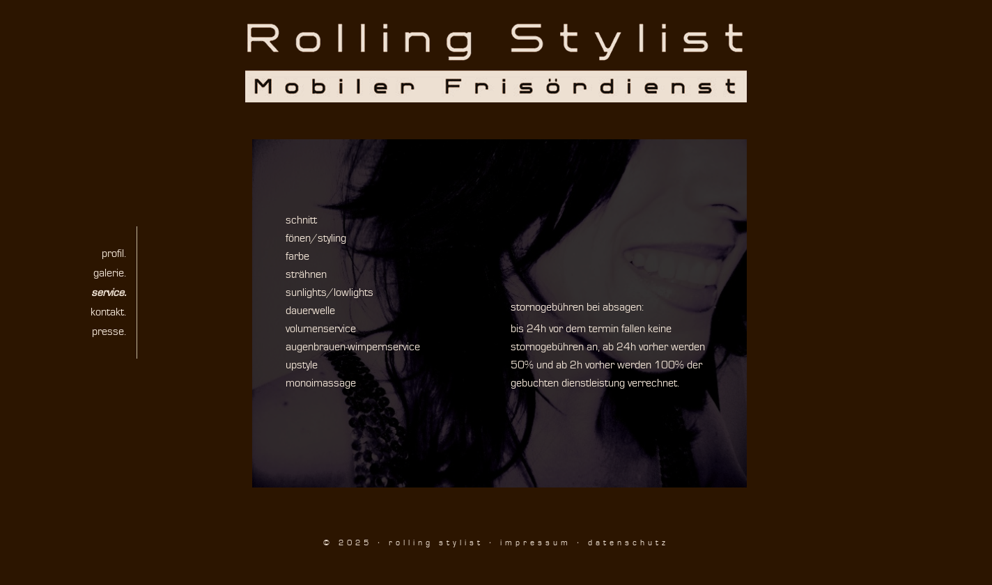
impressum (535, 542)
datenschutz (628, 542)
